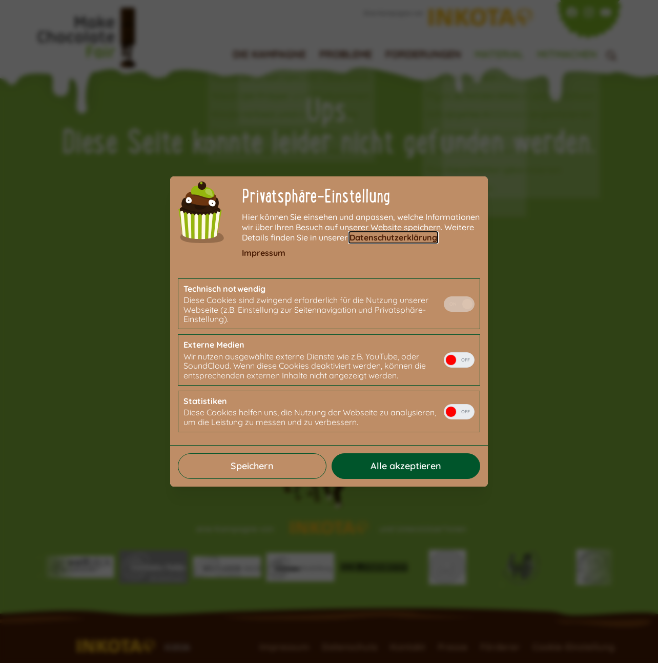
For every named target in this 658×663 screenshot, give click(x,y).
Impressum (263, 253)
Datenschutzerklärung (393, 237)
